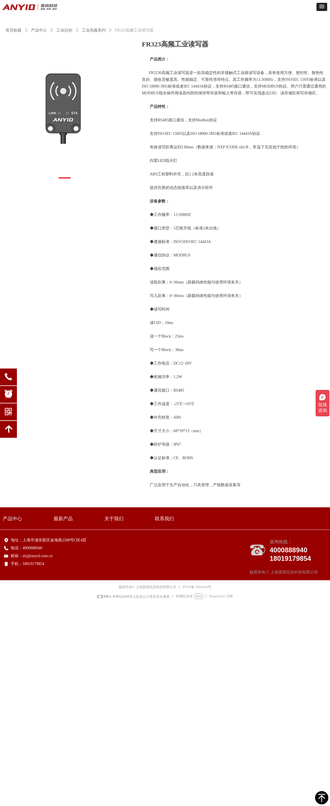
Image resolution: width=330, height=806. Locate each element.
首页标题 (13, 30)
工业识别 (64, 30)
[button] (321, 7)
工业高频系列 (93, 30)
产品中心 (39, 30)
